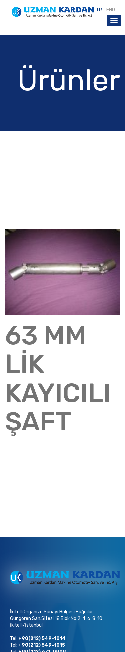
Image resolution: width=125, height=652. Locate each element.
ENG (110, 10)
